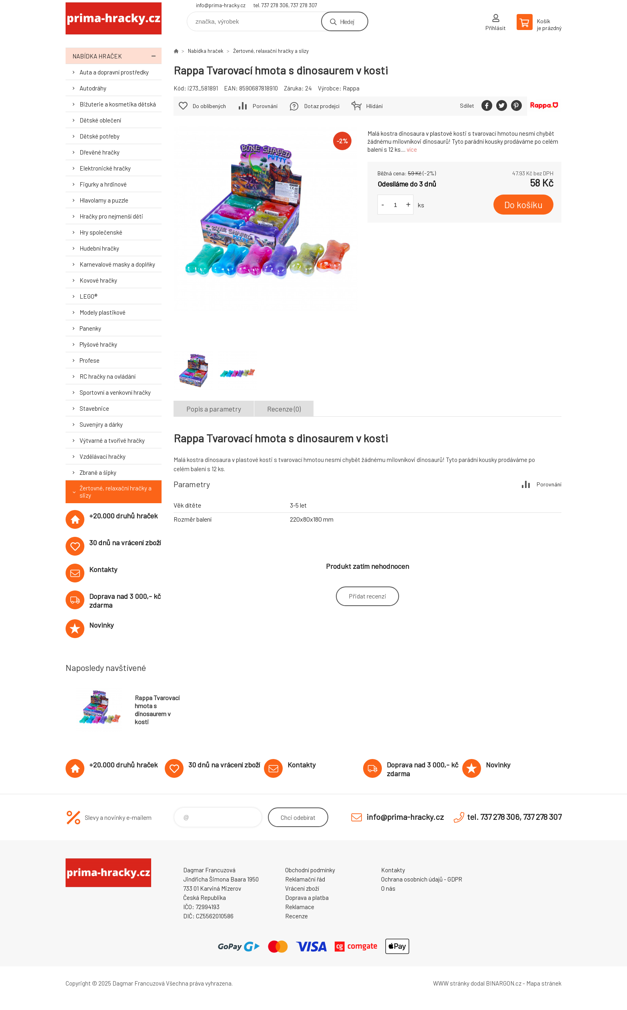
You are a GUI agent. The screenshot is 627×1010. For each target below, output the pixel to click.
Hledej (347, 21)
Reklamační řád (305, 879)
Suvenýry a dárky (101, 424)
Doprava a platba (307, 897)
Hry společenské (101, 232)
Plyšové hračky (98, 344)
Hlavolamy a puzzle (104, 200)
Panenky (90, 328)
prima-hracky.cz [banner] (114, 18)
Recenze (296, 916)
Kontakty (393, 869)
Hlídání (374, 105)
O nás (388, 888)
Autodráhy (93, 88)
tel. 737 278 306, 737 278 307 (285, 5)
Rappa (351, 88)
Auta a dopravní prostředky (114, 72)
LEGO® (88, 296)
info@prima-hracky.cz (221, 5)
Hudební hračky (99, 248)
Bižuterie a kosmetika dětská (118, 104)
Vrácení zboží (302, 888)
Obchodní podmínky (310, 869)
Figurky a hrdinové (103, 184)
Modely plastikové (103, 312)
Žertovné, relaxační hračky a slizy (116, 491)
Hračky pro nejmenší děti (111, 216)
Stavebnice (94, 408)
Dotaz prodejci (321, 105)
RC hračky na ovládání (108, 376)
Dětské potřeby (100, 136)
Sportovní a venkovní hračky (115, 392)
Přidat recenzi (367, 596)
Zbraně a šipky (98, 472)
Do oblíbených (209, 105)
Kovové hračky (98, 280)
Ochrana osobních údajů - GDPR (421, 879)
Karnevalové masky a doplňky (117, 264)
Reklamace (299, 906)
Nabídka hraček (117, 56)
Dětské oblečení (100, 120)
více (412, 149)
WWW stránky (451, 983)
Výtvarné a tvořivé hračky (112, 440)
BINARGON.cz (503, 983)
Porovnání (265, 105)
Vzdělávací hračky (103, 456)
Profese (90, 360)
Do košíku (523, 204)
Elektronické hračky (105, 168)
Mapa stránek (543, 983)
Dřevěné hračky (100, 152)
